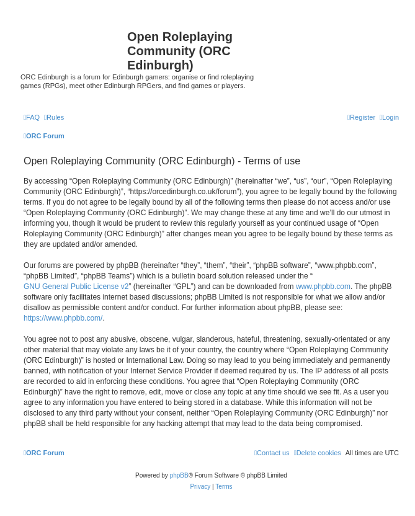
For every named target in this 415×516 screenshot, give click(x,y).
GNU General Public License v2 (76, 286)
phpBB (179, 475)
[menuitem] (32, 117)
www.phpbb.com (323, 286)
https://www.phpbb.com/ (63, 318)
